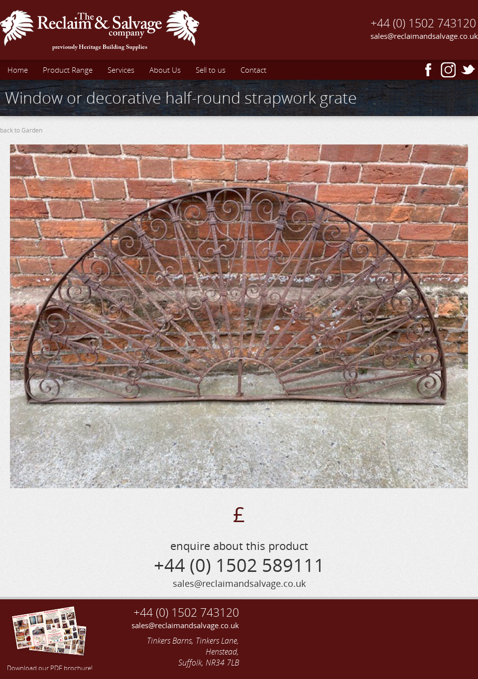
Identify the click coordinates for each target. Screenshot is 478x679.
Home (17, 70)
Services (121, 70)
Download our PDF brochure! (50, 637)
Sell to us (211, 70)
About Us (165, 70)
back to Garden (21, 130)
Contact (253, 70)
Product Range (68, 70)
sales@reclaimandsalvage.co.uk (424, 36)
